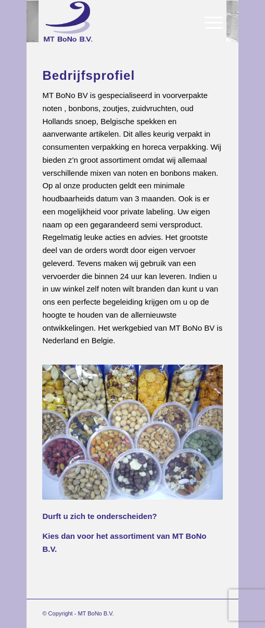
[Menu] (208, 21)
